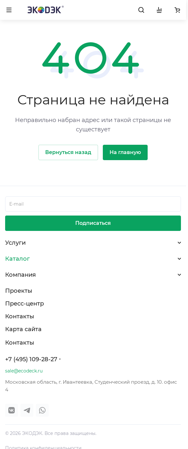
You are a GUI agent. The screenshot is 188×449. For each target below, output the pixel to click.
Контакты (19, 316)
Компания (20, 274)
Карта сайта (23, 329)
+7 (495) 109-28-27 (31, 359)
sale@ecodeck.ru (24, 371)
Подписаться (93, 223)
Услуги (15, 242)
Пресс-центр (24, 303)
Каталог (17, 258)
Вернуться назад (68, 152)
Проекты (18, 290)
